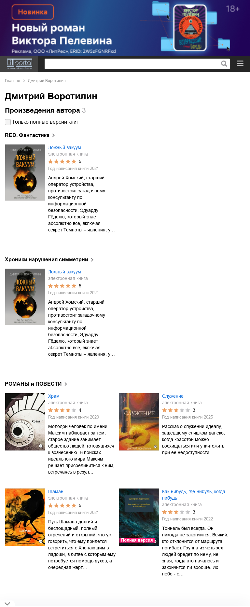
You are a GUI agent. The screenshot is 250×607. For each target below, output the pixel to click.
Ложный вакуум (64, 147)
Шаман (55, 491)
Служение (173, 396)
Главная (12, 80)
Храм (54, 396)
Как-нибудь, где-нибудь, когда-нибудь (194, 495)
